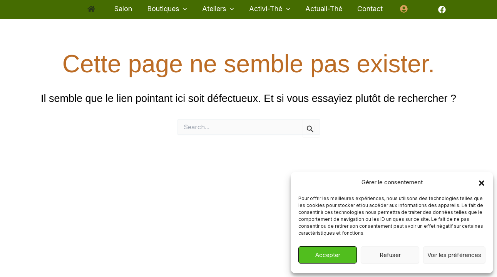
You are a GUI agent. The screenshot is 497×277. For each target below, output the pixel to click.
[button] (481, 183)
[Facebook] (437, 9)
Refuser (390, 255)
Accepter (327, 255)
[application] (185, 9)
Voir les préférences (454, 255)
